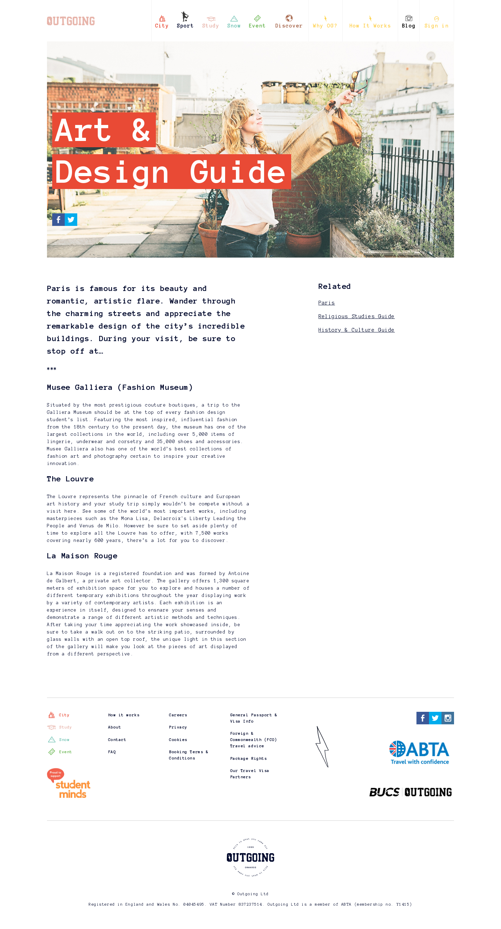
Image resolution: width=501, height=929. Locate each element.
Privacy (178, 727)
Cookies (178, 740)
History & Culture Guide (356, 330)
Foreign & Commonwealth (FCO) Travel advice (254, 739)
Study (211, 26)
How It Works (370, 26)
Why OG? (325, 26)
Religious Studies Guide (356, 316)
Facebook (58, 219)
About (114, 727)
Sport (185, 26)
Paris (326, 303)
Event (257, 26)
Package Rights (248, 758)
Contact (117, 740)
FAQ (112, 752)
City (162, 26)
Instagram (448, 718)
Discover (289, 26)
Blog (409, 26)
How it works (124, 715)
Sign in (436, 26)
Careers (178, 715)
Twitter (71, 219)
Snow (234, 26)
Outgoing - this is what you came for (69, 17)
